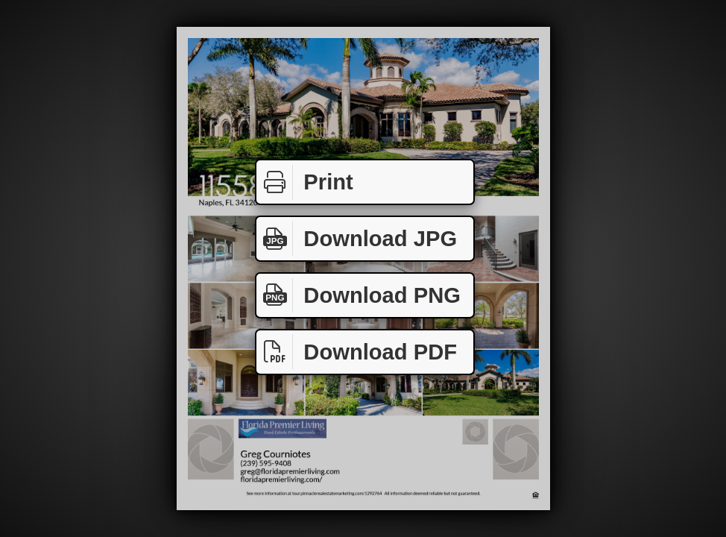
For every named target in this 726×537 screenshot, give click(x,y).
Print (304, 182)
